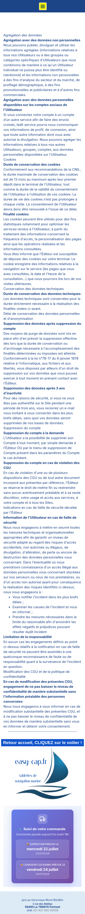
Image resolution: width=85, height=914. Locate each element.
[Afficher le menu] (43, 6)
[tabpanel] (42, 383)
